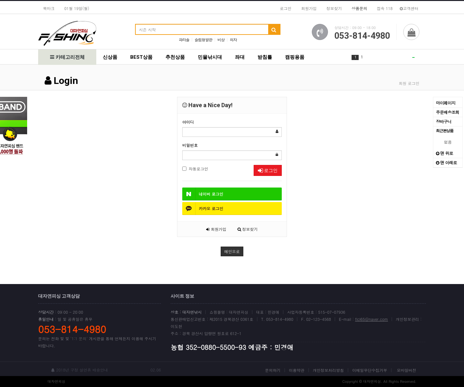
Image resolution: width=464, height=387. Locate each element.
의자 (233, 39)
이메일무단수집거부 (369, 370)
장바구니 (443, 121)
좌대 (240, 57)
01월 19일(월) (76, 8)
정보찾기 (334, 8)
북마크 (49, 8)
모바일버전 (406, 370)
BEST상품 (141, 57)
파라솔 (184, 39)
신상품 (110, 57)
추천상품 (175, 57)
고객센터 (409, 8)
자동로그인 (195, 168)
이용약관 (296, 370)
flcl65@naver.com (371, 319)
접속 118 (385, 8)
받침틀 (265, 57)
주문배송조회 (447, 112)
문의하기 (272, 370)
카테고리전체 (67, 57)
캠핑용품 (294, 57)
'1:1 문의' (79, 338)
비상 (221, 39)
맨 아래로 (446, 162)
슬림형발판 (203, 39)
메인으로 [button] (232, 251)
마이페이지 (445, 103)
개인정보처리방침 (328, 370)
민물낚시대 (210, 57)
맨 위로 (444, 153)
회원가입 (309, 8)
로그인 (285, 8)
